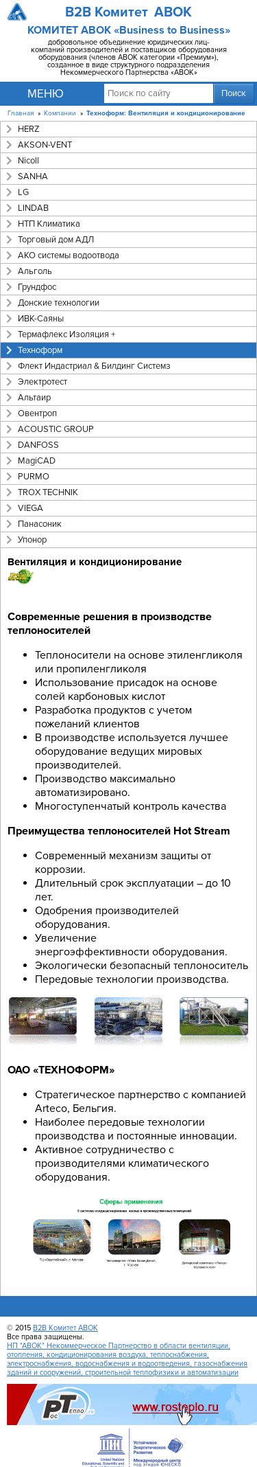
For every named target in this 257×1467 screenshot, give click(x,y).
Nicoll (28, 160)
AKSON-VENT (45, 144)
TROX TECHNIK (48, 492)
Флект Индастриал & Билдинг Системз (94, 366)
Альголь (35, 271)
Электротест (42, 381)
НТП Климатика (49, 223)
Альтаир (34, 397)
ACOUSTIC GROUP (56, 429)
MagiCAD (37, 460)
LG (23, 192)
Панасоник (40, 524)
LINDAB (33, 208)
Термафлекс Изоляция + (66, 334)
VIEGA (30, 508)
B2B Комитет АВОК (65, 1327)
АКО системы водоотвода (68, 255)
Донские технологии (58, 302)
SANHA (33, 176)
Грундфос (37, 287)
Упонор (32, 539)
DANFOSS (38, 445)
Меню (45, 94)
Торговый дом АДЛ (56, 239)
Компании (60, 113)
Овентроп (37, 413)
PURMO (33, 476)
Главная (21, 113)
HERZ (29, 129)
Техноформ (40, 350)
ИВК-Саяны (41, 318)
